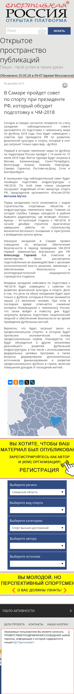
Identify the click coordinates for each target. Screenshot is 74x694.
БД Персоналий (23, 642)
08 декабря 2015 (14, 83)
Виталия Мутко (15, 196)
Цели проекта (14, 624)
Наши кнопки (57, 624)
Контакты (36, 624)
